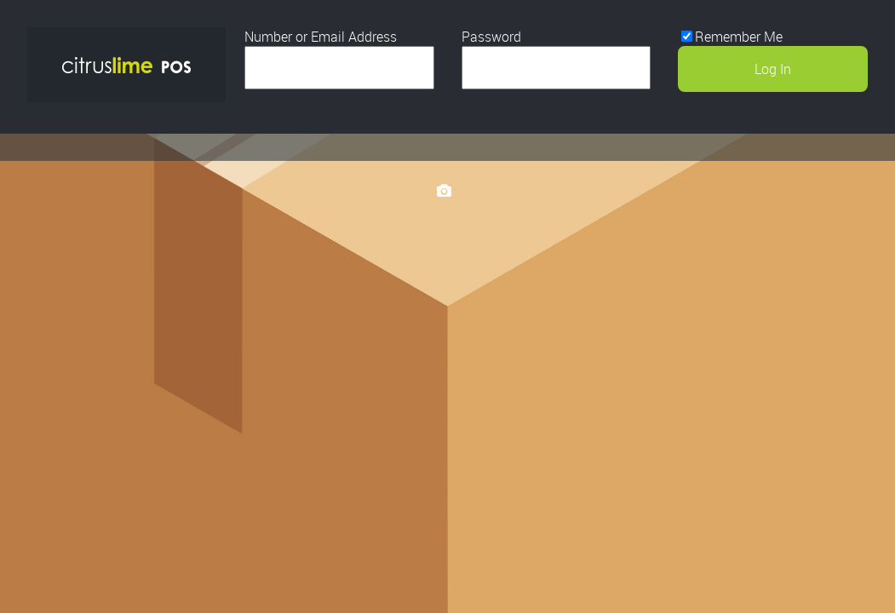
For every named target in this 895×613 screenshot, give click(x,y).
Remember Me (739, 36)
